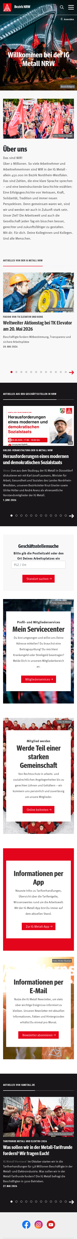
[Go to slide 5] (31, 372)
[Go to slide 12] (65, 372)
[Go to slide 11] (60, 372)
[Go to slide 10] (55, 372)
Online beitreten (37, 809)
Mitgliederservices (37, 679)
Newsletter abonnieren (37, 1035)
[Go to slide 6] (36, 372)
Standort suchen (37, 578)
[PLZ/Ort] (38, 565)
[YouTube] (51, 1224)
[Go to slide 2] (16, 372)
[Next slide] (71, 372)
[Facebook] (26, 1224)
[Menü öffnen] (71, 7)
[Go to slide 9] (50, 372)
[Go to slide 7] (41, 372)
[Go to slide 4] (26, 372)
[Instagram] (38, 1224)
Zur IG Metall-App (37, 926)
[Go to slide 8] (46, 372)
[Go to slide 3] (21, 372)
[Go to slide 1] (11, 372)
